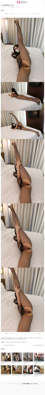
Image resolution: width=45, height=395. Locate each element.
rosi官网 (22, 343)
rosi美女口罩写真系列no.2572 (28, 372)
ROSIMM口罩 (12, 8)
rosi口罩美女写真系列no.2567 (9, 346)
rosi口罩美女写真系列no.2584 (17, 359)
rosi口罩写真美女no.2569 (7, 6)
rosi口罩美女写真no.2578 (6, 372)
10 (35, 334)
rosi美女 (18, 343)
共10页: (6, 334)
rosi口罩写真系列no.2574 (17, 372)
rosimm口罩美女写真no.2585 (6, 359)
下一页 (39, 334)
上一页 (11, 334)
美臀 (15, 343)
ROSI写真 (7, 343)
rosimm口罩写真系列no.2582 (28, 359)
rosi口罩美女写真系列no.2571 (38, 346)
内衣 (26, 343)
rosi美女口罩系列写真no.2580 (39, 359)
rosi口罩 (11, 343)
